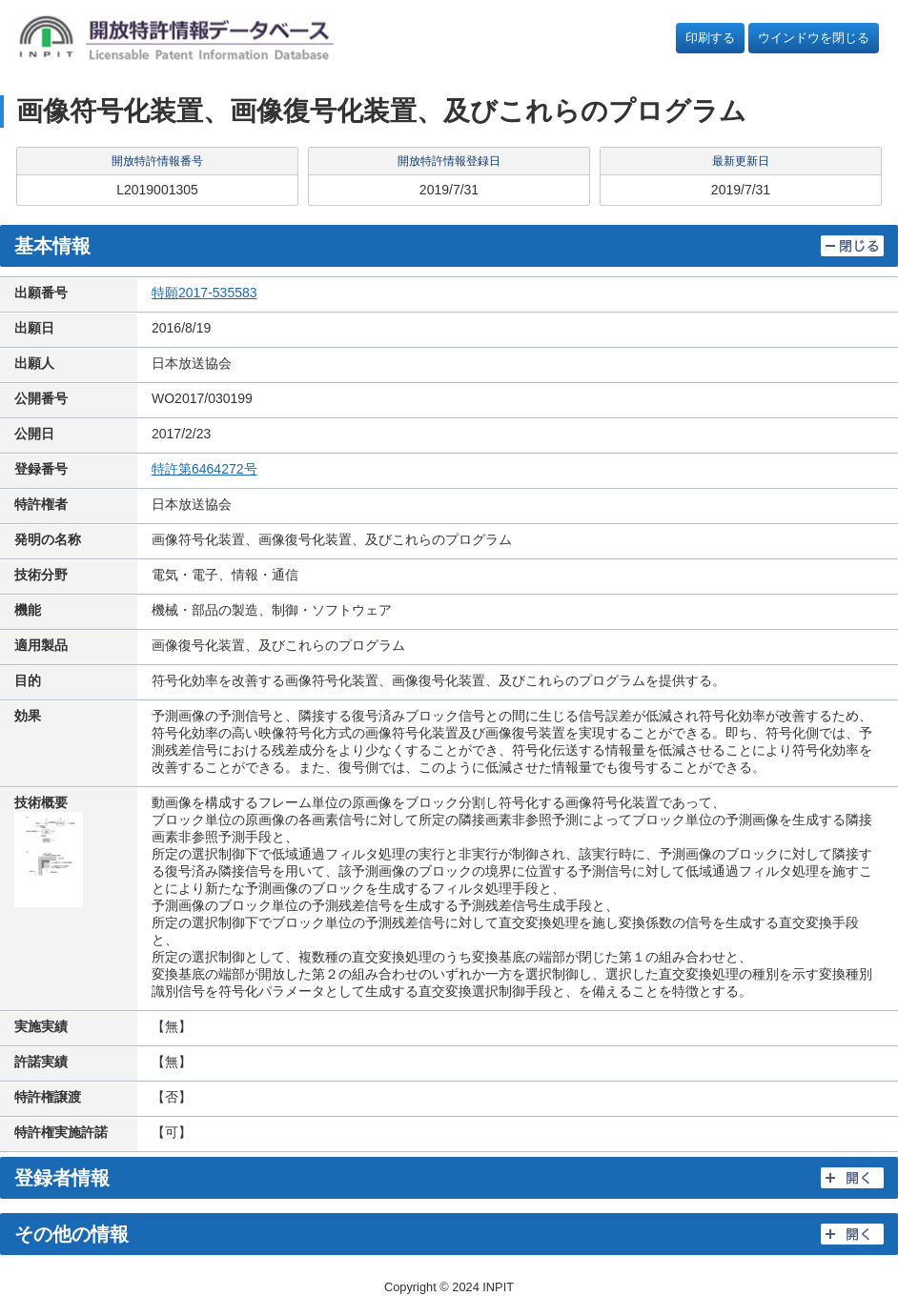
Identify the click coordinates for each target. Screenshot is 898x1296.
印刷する (710, 37)
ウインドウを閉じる (813, 37)
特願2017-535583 (204, 292)
